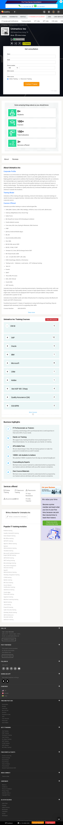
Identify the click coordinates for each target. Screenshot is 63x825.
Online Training (12, 79)
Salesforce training (9, 589)
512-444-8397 (39, 6)
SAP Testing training (9, 560)
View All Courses (51, 319)
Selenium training (8, 619)
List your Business (38, 823)
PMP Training (5, 733)
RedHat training (8, 530)
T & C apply (54, 91)
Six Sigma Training (6, 739)
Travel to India (5, 776)
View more (31, 312)
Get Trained (50, 823)
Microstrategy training (10, 563)
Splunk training (8, 602)
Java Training (5, 737)
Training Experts (26, 21)
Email (8, 59)
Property (4, 805)
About (6, 159)
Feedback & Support (8, 639)
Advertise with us (6, 793)
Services (4, 712)
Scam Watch (5, 722)
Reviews (15, 159)
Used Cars (4, 708)
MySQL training (8, 580)
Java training (7, 604)
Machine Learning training (11, 599)
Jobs (49, 16)
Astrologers (5, 815)
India (5, 696)
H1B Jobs (54, 21)
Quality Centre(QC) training (11, 533)
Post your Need (7, 656)
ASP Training (5, 741)
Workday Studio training (10, 612)
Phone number (11, 65)
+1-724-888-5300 (24, 823)
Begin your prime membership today (52, 523)
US (5, 690)
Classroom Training (25, 79)
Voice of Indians (6, 763)
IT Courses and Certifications (10, 21)
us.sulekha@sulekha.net (12, 636)
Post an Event (5, 765)
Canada (5, 693)
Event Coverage (6, 757)
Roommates (14, 16)
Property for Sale (6, 714)
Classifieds (4, 811)
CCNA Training (5, 743)
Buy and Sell (5, 710)
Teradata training (8, 550)
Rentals (23, 16)
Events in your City (6, 755)
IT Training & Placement (37, 16)
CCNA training (7, 577)
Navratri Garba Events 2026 (9, 768)
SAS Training (5, 745)
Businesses (5, 809)
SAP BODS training (9, 558)
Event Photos (5, 761)
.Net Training (5, 731)
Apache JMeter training (10, 543)
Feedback (10, 823)
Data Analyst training (9, 536)
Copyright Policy (6, 795)
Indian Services (6, 807)
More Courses (33, 413)
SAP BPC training (8, 541)
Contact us (4, 786)
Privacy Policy (5, 790)
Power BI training (8, 607)
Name (8, 54)
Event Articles (5, 759)
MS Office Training (6, 747)
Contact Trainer (31, 84)
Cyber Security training (10, 610)
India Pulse (4, 803)
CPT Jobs (37, 21)
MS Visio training (8, 582)
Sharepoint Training (7, 735)
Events (4, 16)
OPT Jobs (46, 21)
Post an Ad (4, 720)
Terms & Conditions (7, 788)
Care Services (5, 718)
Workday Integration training (11, 575)
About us (4, 784)
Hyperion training (8, 597)
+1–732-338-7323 (24, 6)
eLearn (3, 813)
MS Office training (8, 538)
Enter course (10, 71)
